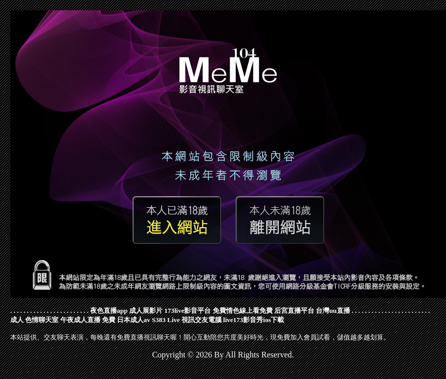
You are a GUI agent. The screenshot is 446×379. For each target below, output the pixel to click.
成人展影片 (146, 310)
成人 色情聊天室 (34, 320)
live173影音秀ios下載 (253, 320)
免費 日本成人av (126, 320)
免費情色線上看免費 (243, 310)
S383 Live (166, 320)
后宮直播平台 (294, 310)
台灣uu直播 (333, 310)
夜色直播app (109, 310)
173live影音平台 (187, 310)
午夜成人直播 (80, 320)
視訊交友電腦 (201, 320)
